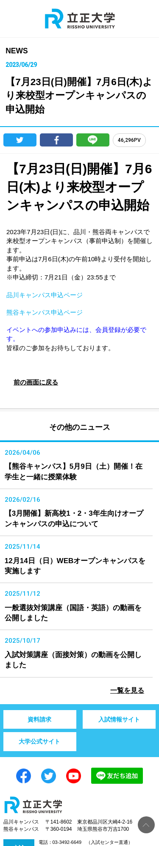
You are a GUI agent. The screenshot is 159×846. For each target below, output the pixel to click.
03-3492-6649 (67, 842)
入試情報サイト (119, 719)
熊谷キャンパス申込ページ (44, 312)
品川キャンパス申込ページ (44, 295)
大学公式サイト (39, 741)
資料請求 (39, 719)
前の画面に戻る (36, 382)
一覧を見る (127, 690)
